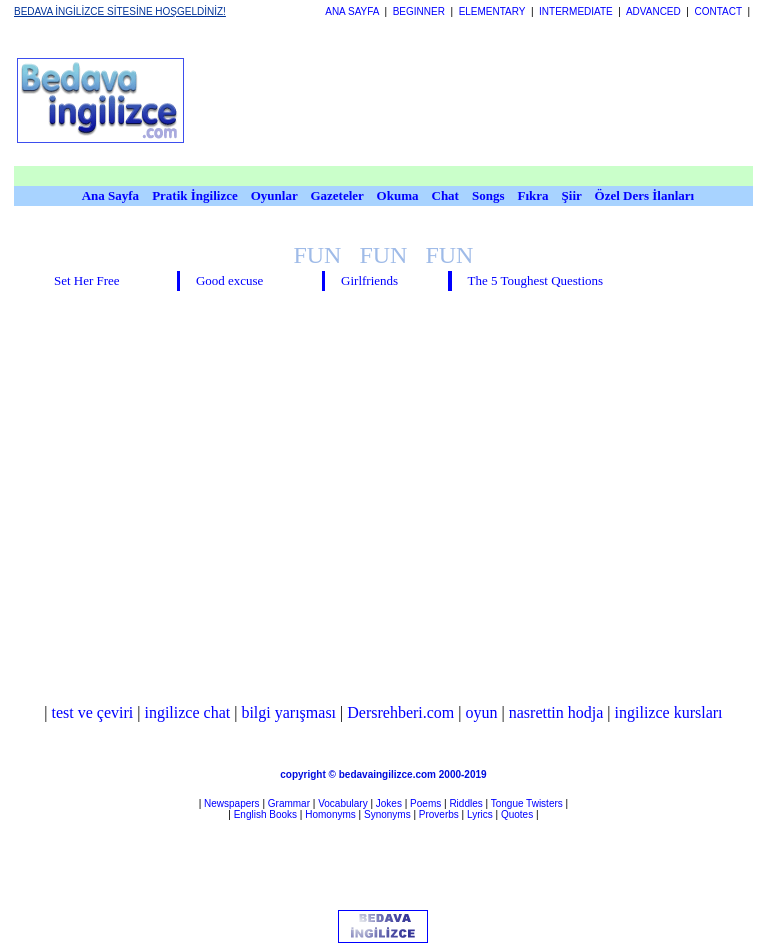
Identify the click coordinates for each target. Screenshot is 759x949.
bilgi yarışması (288, 712)
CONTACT (717, 11)
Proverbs (439, 814)
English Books (265, 814)
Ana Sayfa (110, 195)
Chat (445, 195)
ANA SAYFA (352, 11)
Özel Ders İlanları (645, 195)
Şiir (572, 195)
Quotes (517, 814)
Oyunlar (274, 195)
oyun (482, 712)
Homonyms (330, 814)
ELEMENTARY (492, 11)
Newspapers (232, 803)
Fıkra (532, 195)
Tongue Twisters (527, 803)
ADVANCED (653, 11)
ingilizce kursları (669, 712)
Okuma (399, 195)
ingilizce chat (187, 712)
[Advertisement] (287, 100)
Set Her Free (87, 280)
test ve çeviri (93, 712)
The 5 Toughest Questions (535, 280)
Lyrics (480, 814)
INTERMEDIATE (576, 11)
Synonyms (387, 814)
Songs (488, 195)
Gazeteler (338, 195)
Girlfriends (369, 280)
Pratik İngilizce (195, 195)
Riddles (465, 803)
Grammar (289, 803)
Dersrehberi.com (400, 712)
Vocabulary (342, 803)
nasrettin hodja (556, 712)
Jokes (389, 803)
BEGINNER (419, 11)
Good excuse (230, 280)
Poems (425, 803)
